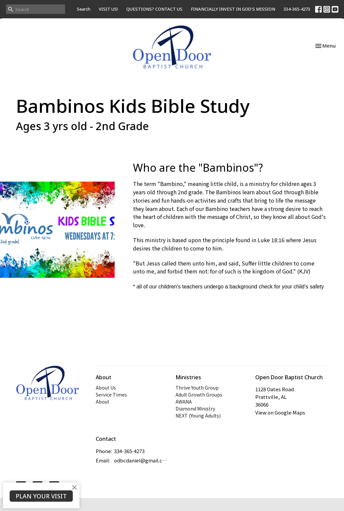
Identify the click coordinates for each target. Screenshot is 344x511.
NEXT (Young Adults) (198, 415)
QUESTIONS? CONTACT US (154, 9)
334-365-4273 (297, 9)
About (102, 401)
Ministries (188, 377)
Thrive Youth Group (197, 387)
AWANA (183, 401)
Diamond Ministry (195, 408)
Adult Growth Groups (198, 394)
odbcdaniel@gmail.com (141, 460)
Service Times (111, 394)
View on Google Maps (280, 412)
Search (83, 9)
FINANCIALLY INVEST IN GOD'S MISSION (233, 9)
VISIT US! (108, 9)
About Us (106, 387)
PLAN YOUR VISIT (41, 496)
